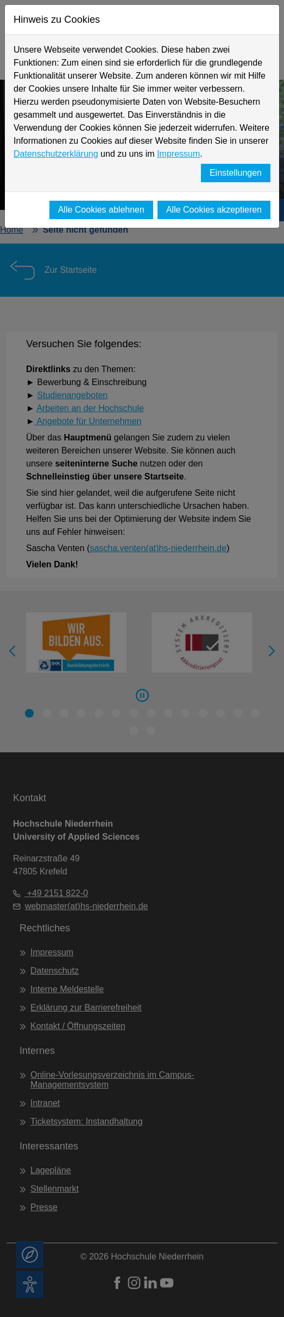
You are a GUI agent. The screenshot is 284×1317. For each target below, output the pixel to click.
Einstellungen (236, 172)
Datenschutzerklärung (56, 153)
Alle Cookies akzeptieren (214, 209)
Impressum (178, 153)
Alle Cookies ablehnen (101, 209)
